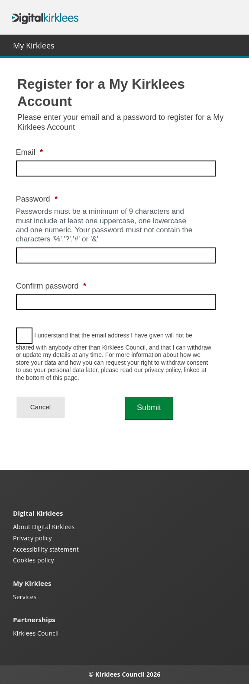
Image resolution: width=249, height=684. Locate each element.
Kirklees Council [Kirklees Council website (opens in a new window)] (35, 633)
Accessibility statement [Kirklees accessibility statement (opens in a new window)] (46, 549)
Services (24, 597)
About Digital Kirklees (43, 527)
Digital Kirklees (45, 17)
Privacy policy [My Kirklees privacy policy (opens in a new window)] (32, 538)
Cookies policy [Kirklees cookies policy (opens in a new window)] (33, 560)
